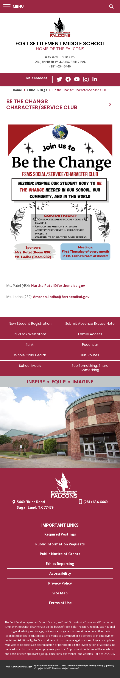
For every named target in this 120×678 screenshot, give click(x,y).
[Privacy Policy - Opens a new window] (60, 583)
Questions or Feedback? (46, 665)
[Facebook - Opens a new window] (68, 79)
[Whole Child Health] (30, 355)
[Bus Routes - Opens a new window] (90, 355)
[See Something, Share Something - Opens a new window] (90, 367)
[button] (13, 6)
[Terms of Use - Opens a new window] (60, 603)
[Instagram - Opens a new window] (85, 79)
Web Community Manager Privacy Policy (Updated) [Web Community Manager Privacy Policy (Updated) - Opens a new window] (88, 665)
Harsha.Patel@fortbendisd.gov (58, 285)
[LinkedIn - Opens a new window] (94, 79)
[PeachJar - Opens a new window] (90, 344)
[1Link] (30, 344)
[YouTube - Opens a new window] (77, 79)
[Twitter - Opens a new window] (59, 79)
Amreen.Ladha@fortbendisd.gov (61, 296)
